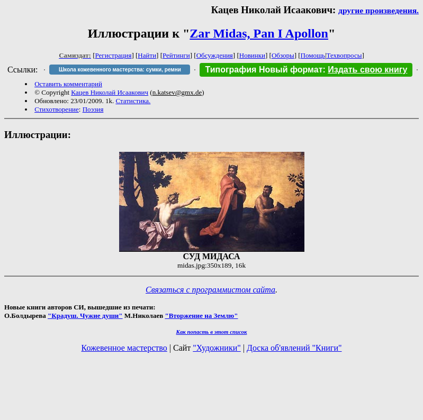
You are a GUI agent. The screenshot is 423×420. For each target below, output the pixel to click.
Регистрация (113, 55)
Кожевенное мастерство (124, 347)
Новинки (252, 55)
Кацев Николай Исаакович (109, 92)
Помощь (313, 55)
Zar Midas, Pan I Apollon (259, 33)
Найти (147, 55)
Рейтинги (176, 55)
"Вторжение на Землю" (201, 315)
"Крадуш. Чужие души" (85, 315)
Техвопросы (344, 55)
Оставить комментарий (68, 84)
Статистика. (132, 101)
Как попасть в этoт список (211, 331)
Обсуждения (214, 55)
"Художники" (216, 347)
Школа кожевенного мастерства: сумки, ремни (120, 69)
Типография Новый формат (263, 69)
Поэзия (93, 109)
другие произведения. (378, 10)
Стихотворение (56, 109)
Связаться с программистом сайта (210, 289)
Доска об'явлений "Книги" (294, 347)
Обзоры (283, 55)
